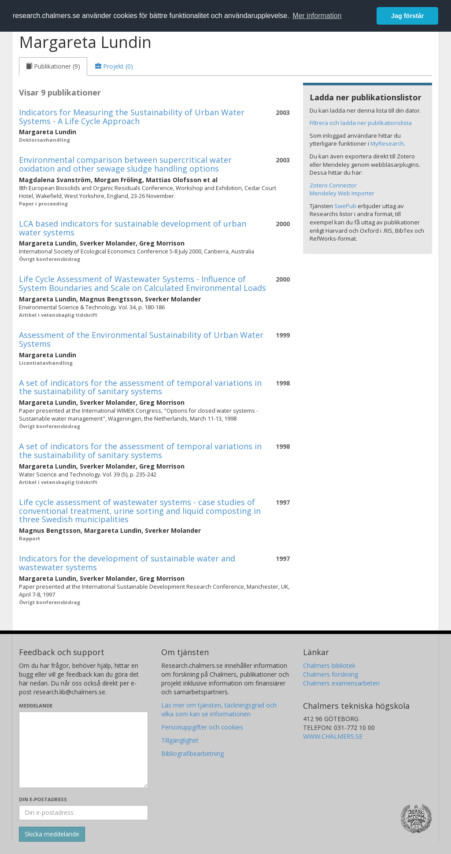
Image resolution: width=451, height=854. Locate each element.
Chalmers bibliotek (329, 665)
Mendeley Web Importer (342, 193)
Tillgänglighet (180, 740)
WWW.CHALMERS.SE (332, 736)
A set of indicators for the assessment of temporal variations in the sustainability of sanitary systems (140, 387)
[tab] (53, 66)
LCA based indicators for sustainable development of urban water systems (132, 228)
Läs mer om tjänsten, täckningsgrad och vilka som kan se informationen (219, 709)
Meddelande (35, 705)
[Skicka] (52, 834)
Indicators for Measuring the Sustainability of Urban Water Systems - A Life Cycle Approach (131, 116)
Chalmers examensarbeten (341, 683)
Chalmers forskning (330, 674)
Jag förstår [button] (407, 15)
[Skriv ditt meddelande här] (83, 749)
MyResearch (387, 143)
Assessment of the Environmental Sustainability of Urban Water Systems (141, 339)
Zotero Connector (333, 185)
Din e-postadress (43, 799)
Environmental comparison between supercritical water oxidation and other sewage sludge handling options (125, 164)
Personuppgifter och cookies (202, 727)
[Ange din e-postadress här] (83, 812)
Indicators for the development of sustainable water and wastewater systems (127, 562)
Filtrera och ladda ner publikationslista (361, 123)
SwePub (345, 206)
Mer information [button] (316, 15)
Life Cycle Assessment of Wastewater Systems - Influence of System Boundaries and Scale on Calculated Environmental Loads (142, 283)
